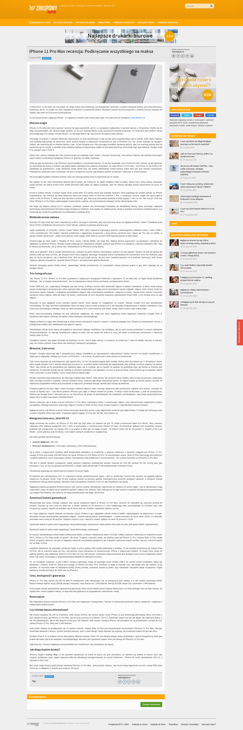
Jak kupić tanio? (146, 22)
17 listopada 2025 (189, 215)
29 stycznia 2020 (188, 308)
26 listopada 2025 (189, 202)
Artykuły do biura (85, 22)
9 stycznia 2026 (188, 178)
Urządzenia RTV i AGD (39, 22)
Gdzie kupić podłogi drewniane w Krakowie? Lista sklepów (195, 197)
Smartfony (104, 22)
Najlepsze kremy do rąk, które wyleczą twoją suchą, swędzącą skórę (198, 241)
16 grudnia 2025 (188, 190)
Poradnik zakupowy (168, 22)
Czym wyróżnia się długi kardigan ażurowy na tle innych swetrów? (195, 142)
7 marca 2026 (187, 147)
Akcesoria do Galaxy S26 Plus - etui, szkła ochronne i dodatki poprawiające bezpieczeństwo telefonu (196, 170)
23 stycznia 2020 (188, 247)
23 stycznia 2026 (188, 160)
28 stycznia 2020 (188, 296)
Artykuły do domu (63, 22)
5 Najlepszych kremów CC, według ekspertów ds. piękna (196, 279)
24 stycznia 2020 (188, 284)
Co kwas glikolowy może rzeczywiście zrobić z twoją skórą (198, 254)
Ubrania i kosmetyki (123, 22)
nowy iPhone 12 (137, 118)
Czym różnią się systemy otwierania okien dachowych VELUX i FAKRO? (196, 185)
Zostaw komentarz (151, 704)
